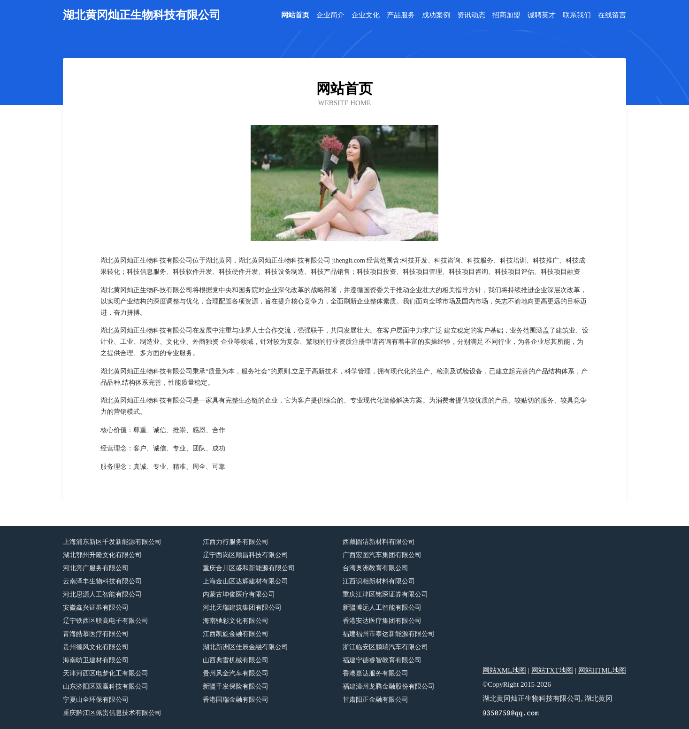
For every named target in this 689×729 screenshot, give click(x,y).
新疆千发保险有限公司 (235, 686)
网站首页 (295, 15)
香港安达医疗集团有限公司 (382, 620)
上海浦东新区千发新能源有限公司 (112, 541)
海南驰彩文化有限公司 (235, 620)
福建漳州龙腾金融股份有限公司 (389, 686)
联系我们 (577, 15)
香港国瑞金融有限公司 (235, 699)
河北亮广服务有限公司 (96, 568)
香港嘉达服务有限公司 (375, 673)
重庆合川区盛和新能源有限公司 (249, 568)
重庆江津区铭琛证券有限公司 (385, 594)
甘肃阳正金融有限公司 (375, 699)
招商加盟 (506, 15)
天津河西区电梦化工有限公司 (105, 673)
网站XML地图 (504, 670)
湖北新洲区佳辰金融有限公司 (245, 647)
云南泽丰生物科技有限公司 (102, 581)
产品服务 (401, 15)
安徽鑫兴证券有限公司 (96, 607)
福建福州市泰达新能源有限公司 (389, 633)
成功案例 (436, 15)
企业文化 (366, 15)
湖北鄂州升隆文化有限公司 (102, 554)
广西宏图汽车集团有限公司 (382, 554)
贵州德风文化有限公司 (96, 647)
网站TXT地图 (552, 670)
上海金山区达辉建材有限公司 (245, 581)
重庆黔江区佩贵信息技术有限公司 (112, 712)
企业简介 (330, 15)
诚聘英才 (542, 15)
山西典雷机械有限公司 (235, 660)
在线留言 (612, 15)
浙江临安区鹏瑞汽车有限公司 (385, 647)
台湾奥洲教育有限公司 (375, 568)
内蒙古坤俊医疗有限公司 (239, 594)
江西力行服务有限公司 (235, 541)
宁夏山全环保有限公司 (96, 699)
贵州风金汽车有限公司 (235, 673)
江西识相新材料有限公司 (379, 581)
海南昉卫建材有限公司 (96, 660)
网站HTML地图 (602, 670)
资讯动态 (471, 15)
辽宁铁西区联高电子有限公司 (105, 620)
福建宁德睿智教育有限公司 (382, 660)
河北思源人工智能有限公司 (102, 594)
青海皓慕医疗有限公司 (96, 633)
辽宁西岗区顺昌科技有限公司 (245, 554)
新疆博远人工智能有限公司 (382, 607)
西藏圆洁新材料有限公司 (379, 541)
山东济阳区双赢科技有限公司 (105, 686)
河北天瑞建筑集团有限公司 (242, 607)
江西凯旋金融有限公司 (235, 633)
